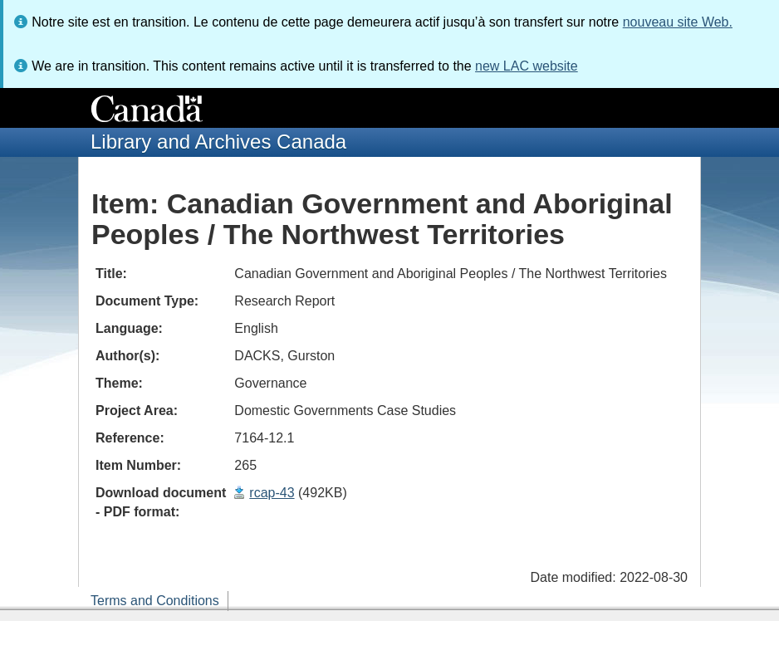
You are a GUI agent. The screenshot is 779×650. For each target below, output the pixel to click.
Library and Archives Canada (218, 141)
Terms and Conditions (155, 601)
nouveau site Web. (677, 22)
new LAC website (526, 66)
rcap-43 (271, 493)
